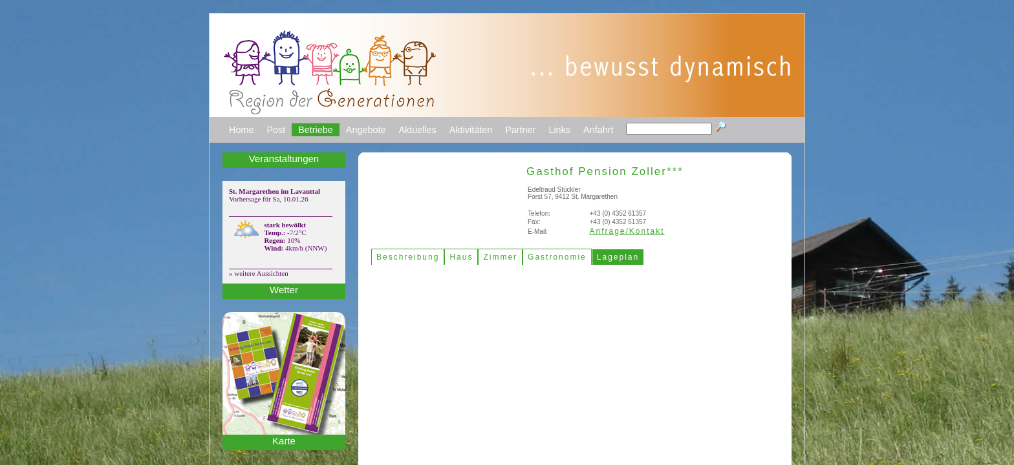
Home (241, 130)
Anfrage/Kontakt (627, 231)
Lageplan (618, 257)
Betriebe (315, 130)
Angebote (366, 130)
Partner (520, 130)
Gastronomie (557, 257)
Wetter (284, 289)
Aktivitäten (470, 130)
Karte (284, 440)
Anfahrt (598, 130)
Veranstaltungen (284, 158)
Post (275, 130)
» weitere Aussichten (258, 273)
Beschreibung (407, 257)
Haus (461, 257)
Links (559, 130)
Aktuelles (417, 130)
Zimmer (500, 257)
